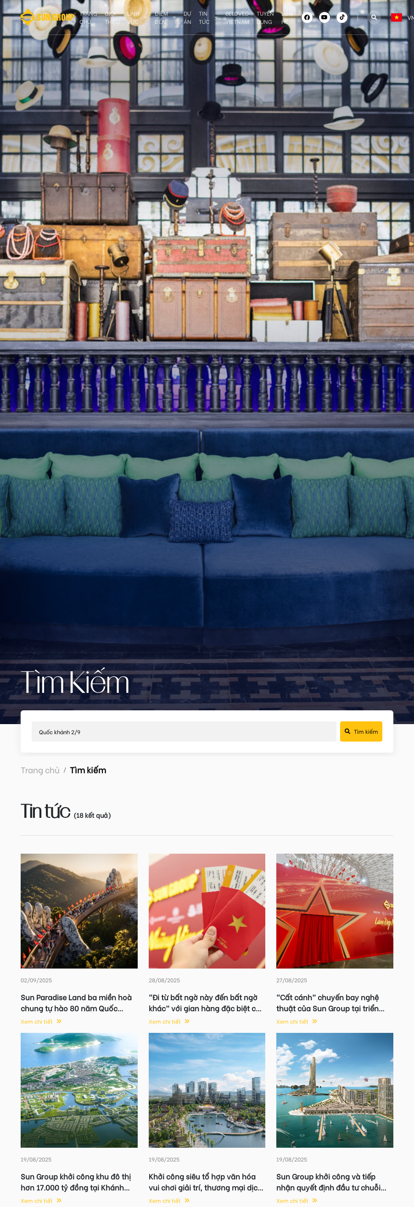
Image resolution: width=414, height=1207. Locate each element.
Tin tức (204, 17)
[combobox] (391, 17)
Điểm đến (161, 17)
